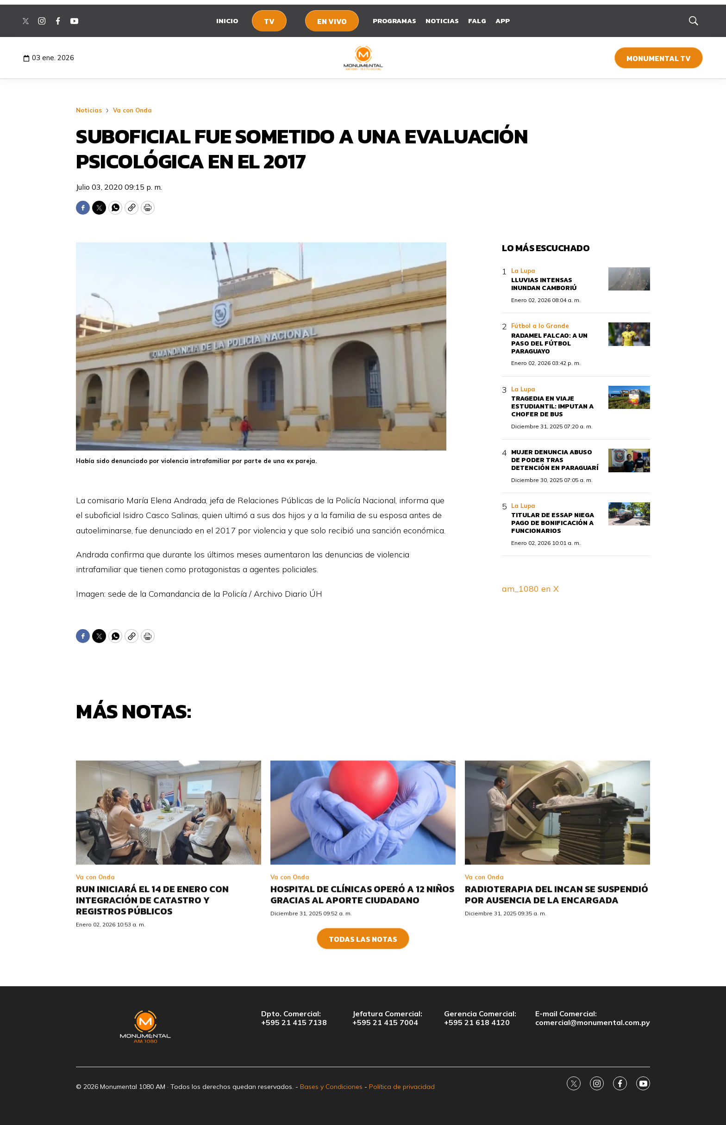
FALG (477, 20)
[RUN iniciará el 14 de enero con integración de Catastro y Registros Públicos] (168, 888)
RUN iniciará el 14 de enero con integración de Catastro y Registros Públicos (152, 976)
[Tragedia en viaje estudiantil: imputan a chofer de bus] (629, 397)
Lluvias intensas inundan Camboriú (543, 284)
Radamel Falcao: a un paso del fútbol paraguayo (549, 343)
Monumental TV (658, 58)
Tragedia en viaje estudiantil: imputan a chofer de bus (552, 406)
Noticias (442, 20)
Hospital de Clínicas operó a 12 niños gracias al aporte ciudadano (362, 970)
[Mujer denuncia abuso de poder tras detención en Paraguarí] (629, 460)
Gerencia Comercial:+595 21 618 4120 (480, 1018)
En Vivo (332, 21)
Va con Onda (132, 110)
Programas (394, 20)
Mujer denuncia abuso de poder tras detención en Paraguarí (554, 460)
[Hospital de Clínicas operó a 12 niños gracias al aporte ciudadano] (363, 888)
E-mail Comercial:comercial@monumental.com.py (592, 1018)
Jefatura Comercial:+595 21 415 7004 (387, 1018)
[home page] (363, 58)
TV (269, 21)
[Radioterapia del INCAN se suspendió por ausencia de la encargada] (557, 888)
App (502, 20)
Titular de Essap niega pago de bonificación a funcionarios (552, 523)
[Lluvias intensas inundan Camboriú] (629, 279)
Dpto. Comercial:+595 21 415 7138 (294, 1018)
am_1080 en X (530, 588)
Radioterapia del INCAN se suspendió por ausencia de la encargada (556, 970)
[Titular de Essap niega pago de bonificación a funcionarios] (629, 514)
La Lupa (523, 270)
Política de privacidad (402, 1086)
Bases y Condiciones (331, 1086)
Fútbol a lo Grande (540, 325)
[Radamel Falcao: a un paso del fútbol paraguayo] (629, 334)
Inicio (227, 20)
